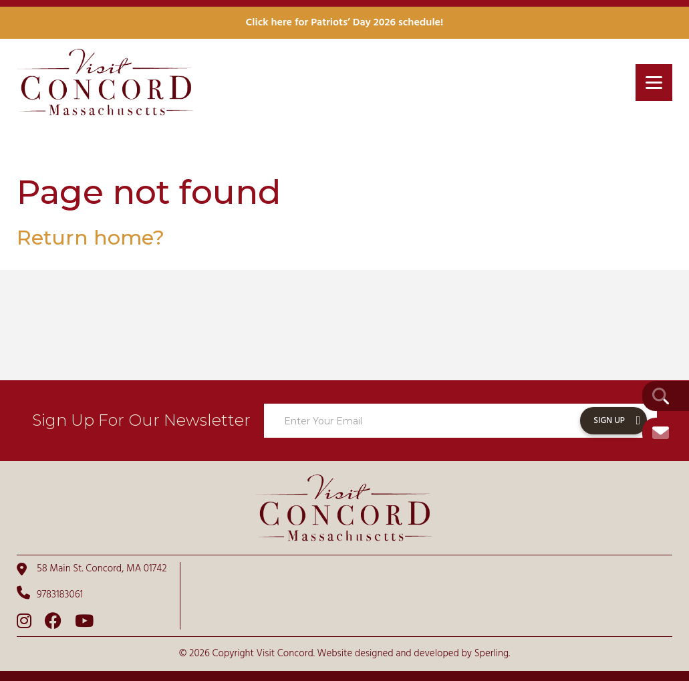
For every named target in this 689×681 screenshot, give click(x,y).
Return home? (90, 237)
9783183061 (50, 594)
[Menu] (654, 82)
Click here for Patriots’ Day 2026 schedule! (345, 22)
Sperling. (492, 654)
